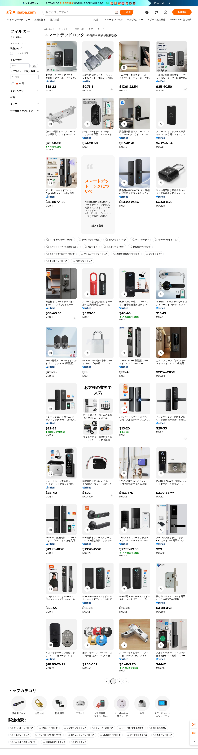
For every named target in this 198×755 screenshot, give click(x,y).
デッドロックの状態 (89, 239)
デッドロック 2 (140, 239)
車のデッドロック (48, 728)
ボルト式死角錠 (158, 728)
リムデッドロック (19, 735)
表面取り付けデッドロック (126, 254)
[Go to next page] (126, 681)
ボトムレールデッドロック (94, 254)
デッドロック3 (154, 254)
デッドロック (78, 742)
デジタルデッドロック (75, 728)
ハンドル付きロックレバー (23, 742)
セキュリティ (63, 29)
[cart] (156, 12)
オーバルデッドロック (21, 728)
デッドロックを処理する (131, 728)
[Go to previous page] (107, 681)
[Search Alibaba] (79, 12)
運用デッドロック (162, 735)
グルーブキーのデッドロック (60, 254)
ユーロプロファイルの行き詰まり (62, 247)
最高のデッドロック (110, 735)
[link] (194, 724)
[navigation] (24, 356)
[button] (117, 12)
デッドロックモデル (137, 735)
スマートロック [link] (96, 29)
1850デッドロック (82, 261)
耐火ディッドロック (116, 239)
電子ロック (91, 247)
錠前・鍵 (79, 29)
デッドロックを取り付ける (48, 735)
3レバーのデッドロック (166, 239)
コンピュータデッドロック (59, 239)
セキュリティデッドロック (81, 735)
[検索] (126, 12)
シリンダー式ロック (102, 728)
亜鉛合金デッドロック (54, 742)
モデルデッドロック (56, 261)
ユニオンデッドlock (114, 247)
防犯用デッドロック (140, 247)
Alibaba (48, 29)
